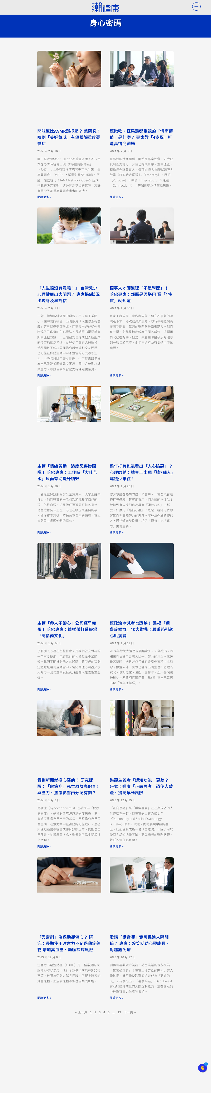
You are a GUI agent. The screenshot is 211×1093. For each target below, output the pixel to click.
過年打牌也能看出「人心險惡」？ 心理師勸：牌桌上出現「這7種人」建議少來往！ (141, 472)
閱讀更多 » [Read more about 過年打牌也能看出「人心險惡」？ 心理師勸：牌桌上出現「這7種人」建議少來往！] (116, 532)
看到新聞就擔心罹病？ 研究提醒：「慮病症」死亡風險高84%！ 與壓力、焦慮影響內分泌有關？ (68, 786)
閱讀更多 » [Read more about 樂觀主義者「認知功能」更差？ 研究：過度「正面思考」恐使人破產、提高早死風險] (116, 846)
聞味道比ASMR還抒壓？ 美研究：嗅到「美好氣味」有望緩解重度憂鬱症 (69, 137)
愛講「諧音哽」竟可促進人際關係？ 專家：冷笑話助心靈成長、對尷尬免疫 (140, 943)
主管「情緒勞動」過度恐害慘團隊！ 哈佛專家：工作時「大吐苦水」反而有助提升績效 (67, 472)
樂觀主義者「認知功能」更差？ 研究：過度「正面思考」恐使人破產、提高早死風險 (141, 786)
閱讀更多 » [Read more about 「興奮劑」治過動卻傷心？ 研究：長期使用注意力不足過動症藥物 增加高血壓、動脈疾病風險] (44, 998)
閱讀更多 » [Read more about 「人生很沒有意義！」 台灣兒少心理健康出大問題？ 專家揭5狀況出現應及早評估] (44, 375)
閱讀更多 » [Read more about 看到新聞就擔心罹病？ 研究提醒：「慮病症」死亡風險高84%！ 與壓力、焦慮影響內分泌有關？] (44, 846)
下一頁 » (130, 1012)
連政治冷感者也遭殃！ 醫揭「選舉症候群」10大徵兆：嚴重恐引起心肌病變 (141, 629)
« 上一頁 (81, 1012)
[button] (202, 1068)
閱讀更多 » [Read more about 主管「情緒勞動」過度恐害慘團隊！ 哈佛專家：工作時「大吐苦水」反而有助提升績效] (44, 532)
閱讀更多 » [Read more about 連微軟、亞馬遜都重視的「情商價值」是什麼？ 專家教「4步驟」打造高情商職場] (116, 197)
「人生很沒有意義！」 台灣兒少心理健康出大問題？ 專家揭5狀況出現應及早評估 (68, 294)
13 (119, 1012)
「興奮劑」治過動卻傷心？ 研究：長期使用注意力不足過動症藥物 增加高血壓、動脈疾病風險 (68, 943)
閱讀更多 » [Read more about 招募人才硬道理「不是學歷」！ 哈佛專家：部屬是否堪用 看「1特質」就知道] (116, 375)
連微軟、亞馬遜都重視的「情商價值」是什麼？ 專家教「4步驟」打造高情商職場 (141, 137)
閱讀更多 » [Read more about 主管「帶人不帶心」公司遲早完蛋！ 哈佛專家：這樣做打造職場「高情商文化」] (44, 689)
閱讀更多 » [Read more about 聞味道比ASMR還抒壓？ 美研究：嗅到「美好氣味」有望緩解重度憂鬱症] (44, 197)
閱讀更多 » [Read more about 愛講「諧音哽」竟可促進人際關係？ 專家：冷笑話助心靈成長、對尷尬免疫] (116, 998)
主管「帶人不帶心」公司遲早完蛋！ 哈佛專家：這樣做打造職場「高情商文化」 (67, 629)
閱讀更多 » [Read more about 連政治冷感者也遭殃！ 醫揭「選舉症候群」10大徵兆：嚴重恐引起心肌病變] (116, 689)
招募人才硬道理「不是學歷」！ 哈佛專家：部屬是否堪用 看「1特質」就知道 (141, 294)
